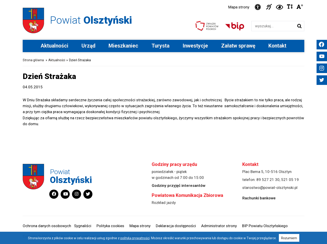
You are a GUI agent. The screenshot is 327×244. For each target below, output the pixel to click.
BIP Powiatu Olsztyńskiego (265, 226)
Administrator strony (219, 226)
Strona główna (33, 60)
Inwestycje (195, 46)
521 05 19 (290, 179)
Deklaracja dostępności (176, 226)
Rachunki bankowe (259, 198)
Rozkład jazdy (164, 202)
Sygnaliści (82, 226)
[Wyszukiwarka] (273, 26)
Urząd (88, 46)
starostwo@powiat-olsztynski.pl (269, 187)
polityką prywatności (135, 238)
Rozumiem (289, 238)
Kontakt (277, 46)
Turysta (160, 46)
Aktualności (54, 46)
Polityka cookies (110, 226)
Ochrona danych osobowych (47, 226)
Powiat (91, 20)
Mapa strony (238, 7)
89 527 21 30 (268, 179)
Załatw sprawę (238, 46)
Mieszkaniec (123, 46)
